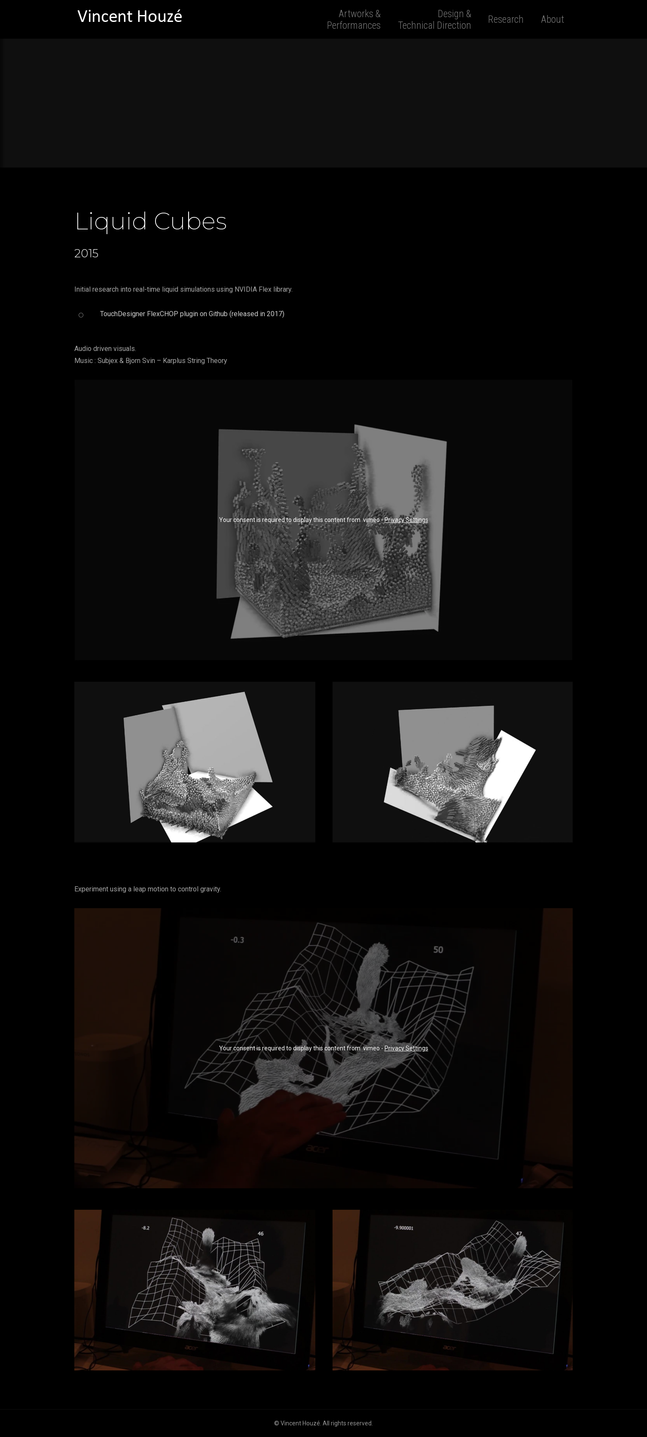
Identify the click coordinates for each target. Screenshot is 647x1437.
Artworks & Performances (354, 19)
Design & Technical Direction (434, 19)
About (552, 19)
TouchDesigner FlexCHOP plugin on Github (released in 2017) (192, 314)
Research (506, 19)
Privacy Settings (406, 519)
